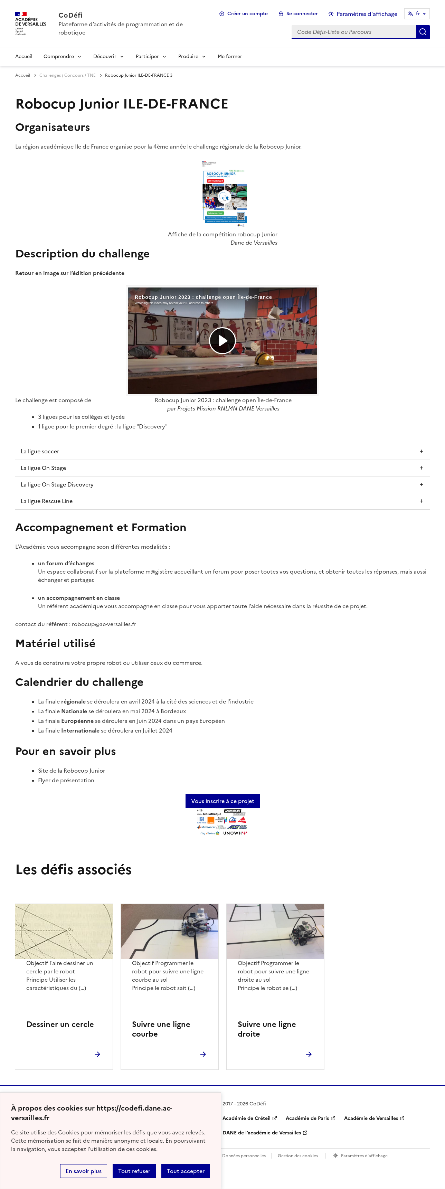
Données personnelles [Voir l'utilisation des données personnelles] (244, 1156)
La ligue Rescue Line (47, 501)
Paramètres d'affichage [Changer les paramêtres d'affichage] (367, 14)
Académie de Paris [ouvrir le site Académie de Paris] (307, 1118)
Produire (188, 56)
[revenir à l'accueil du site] (131, 15)
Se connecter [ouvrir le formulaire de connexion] (302, 13)
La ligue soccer (40, 451)
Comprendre (59, 56)
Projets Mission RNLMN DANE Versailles (228, 408)
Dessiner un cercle (60, 1024)
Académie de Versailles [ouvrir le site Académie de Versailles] (371, 1118)
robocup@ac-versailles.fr (104, 624)
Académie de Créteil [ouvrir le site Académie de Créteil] (247, 1118)
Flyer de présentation (66, 780)
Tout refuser (134, 1171)
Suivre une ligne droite (267, 1029)
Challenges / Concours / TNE (67, 75)
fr (418, 13)
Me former (230, 56)
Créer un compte (247, 13)
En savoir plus (84, 1171)
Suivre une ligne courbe (161, 1029)
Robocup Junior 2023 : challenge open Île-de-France (223, 400)
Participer (147, 56)
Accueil (23, 56)
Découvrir (104, 56)
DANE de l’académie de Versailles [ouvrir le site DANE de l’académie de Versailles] (262, 1132)
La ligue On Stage (43, 468)
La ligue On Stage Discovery (57, 484)
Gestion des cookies (298, 1156)
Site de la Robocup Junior (71, 770)
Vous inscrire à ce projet (222, 801)
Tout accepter (186, 1171)
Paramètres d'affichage (364, 1156)
